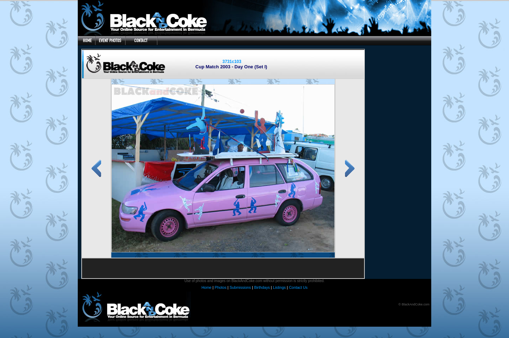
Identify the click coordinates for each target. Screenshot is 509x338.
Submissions (240, 287)
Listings (279, 287)
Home (206, 287)
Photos (220, 287)
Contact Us (298, 287)
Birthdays (262, 287)
